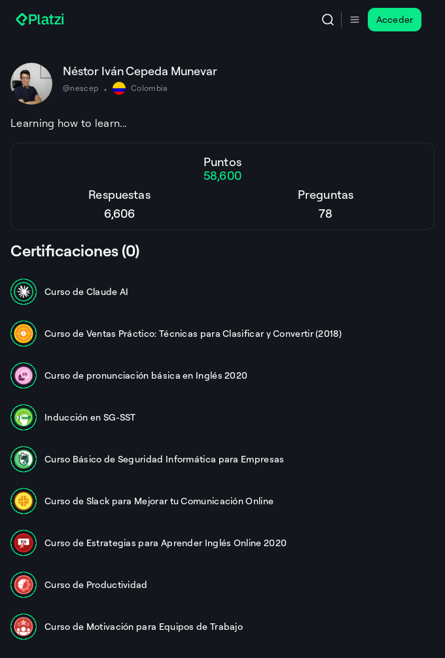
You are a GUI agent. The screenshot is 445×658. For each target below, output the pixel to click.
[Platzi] (41, 19)
